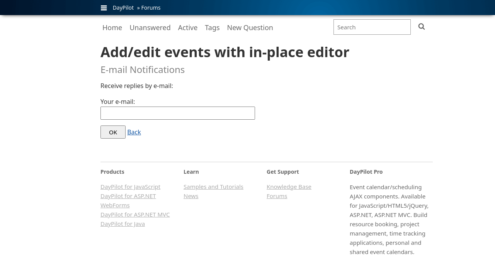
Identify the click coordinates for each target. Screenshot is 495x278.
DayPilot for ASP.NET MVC (135, 214)
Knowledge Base (289, 186)
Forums (150, 7)
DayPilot (123, 7)
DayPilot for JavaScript (130, 186)
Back (134, 132)
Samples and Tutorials (213, 186)
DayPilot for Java (122, 223)
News (191, 196)
